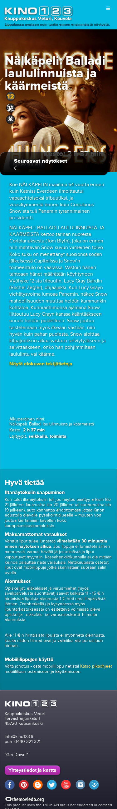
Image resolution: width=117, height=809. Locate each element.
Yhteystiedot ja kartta (32, 770)
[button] (40, 364)
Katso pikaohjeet (96, 666)
